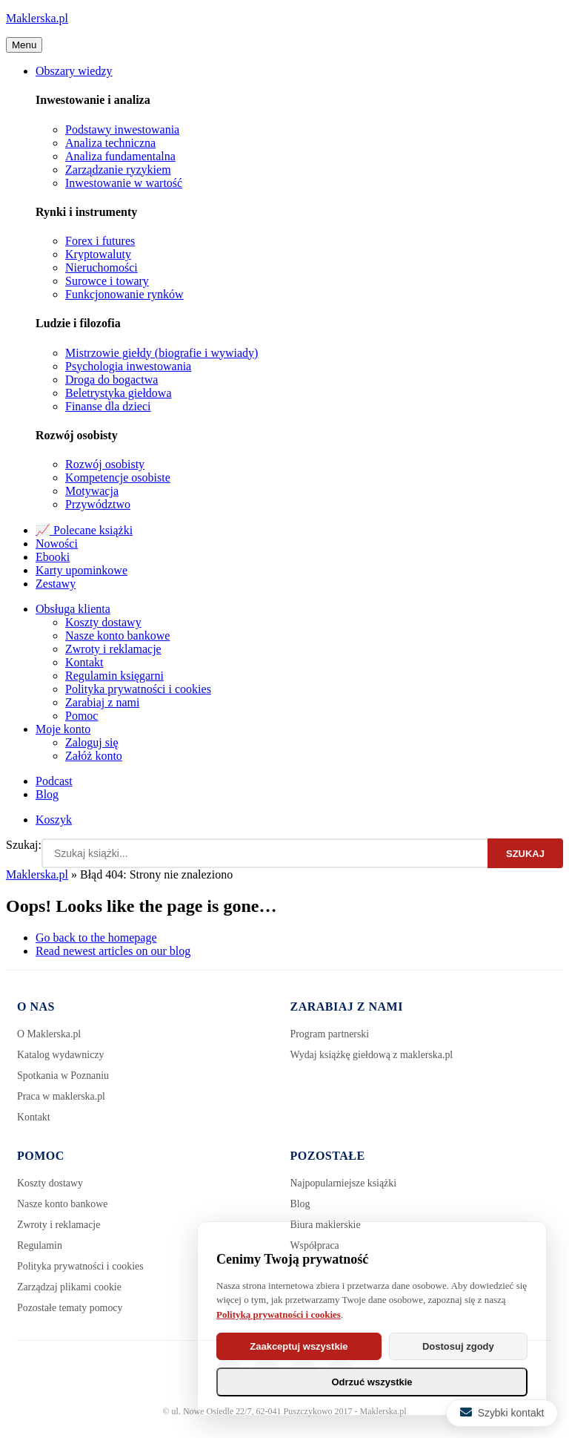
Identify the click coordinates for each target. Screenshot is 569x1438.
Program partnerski (330, 1034)
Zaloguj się (92, 742)
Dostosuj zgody (458, 1346)
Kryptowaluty (98, 254)
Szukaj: (23, 844)
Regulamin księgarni (114, 675)
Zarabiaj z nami (102, 702)
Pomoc (81, 715)
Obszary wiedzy (74, 71)
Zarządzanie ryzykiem (118, 169)
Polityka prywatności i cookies (138, 689)
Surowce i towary (107, 281)
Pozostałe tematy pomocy (70, 1307)
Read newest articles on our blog (113, 951)
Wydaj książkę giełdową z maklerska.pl (372, 1054)
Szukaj (525, 853)
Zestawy (56, 583)
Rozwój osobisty (104, 464)
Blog (47, 794)
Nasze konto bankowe (117, 635)
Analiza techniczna (110, 143)
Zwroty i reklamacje (113, 649)
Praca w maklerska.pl (61, 1096)
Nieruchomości (101, 267)
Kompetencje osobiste (117, 477)
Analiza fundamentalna (120, 156)
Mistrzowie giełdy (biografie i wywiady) (161, 353)
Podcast (54, 781)
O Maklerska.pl (49, 1034)
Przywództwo (97, 504)
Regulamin (39, 1245)
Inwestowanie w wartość (123, 183)
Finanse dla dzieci (108, 406)
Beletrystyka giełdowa (118, 393)
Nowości (57, 543)
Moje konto (63, 729)
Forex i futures (100, 240)
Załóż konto (93, 755)
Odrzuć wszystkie (371, 1382)
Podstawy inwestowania (122, 129)
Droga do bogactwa (111, 379)
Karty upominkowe (81, 570)
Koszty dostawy (103, 622)
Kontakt (84, 662)
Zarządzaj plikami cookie (69, 1287)
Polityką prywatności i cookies (278, 1314)
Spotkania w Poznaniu (63, 1075)
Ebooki (53, 557)
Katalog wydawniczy (61, 1054)
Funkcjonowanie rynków (124, 294)
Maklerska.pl (37, 18)
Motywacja (92, 491)
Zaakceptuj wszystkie (298, 1346)
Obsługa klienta (73, 609)
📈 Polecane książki (84, 530)
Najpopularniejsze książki (344, 1183)
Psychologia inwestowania (128, 366)
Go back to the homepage (96, 937)
